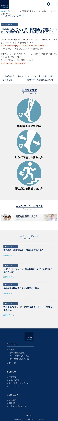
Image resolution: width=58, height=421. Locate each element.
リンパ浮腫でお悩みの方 (29, 145)
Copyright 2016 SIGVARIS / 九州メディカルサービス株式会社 (29, 418)
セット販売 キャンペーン (18, 383)
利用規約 (12, 403)
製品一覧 (12, 363)
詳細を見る (7, 255)
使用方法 (12, 376)
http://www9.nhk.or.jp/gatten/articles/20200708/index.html (23, 46)
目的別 (11, 349)
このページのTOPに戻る (29, 413)
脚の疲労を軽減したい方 (29, 176)
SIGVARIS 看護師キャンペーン (29, 217)
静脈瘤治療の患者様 (29, 113)
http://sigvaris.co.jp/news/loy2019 (13, 63)
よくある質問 (14, 380)
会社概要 (12, 400)
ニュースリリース (16, 386)
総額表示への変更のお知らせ (41, 80)
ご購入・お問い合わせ (17, 406)
